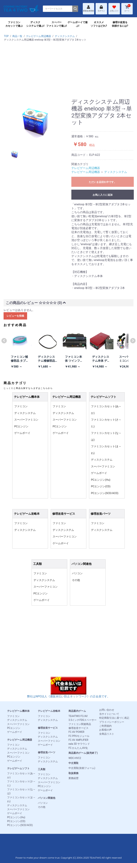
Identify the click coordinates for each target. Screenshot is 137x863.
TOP (6, 36)
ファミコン (21, 406)
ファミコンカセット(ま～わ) (106, 450)
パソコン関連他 (46, 797)
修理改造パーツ (46, 752)
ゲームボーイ (22, 433)
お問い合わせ (106, 709)
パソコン (77, 573)
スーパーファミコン (26, 419)
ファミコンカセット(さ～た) (106, 423)
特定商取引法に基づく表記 (114, 717)
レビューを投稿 (15, 315)
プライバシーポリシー (111, 722)
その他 (76, 580)
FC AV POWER (76, 731)
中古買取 (73, 763)
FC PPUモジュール (78, 736)
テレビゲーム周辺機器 (38, 36)
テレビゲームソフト (18, 768)
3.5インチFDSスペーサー (82, 720)
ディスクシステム (65, 36)
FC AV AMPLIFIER (78, 739)
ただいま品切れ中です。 (102, 182)
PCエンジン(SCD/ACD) (104, 493)
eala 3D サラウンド (79, 743)
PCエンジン (21, 426)
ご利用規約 (105, 725)
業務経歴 (73, 778)
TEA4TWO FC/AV (78, 716)
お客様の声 (105, 729)
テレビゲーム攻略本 (49, 710)
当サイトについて (109, 713)
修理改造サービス (48, 727)
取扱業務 (73, 773)
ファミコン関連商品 (79, 724)
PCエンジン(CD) (100, 486)
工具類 (41, 769)
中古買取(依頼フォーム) (81, 768)
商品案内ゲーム (77, 710)
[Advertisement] (68, 72)
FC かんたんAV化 (78, 747)
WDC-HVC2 (74, 758)
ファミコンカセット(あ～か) (106, 410)
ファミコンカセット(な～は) (106, 436)
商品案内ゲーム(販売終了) (83, 752)
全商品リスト (106, 733)
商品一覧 (17, 36)
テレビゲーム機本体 (18, 710)
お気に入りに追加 (103, 194)
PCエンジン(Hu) (100, 479)
